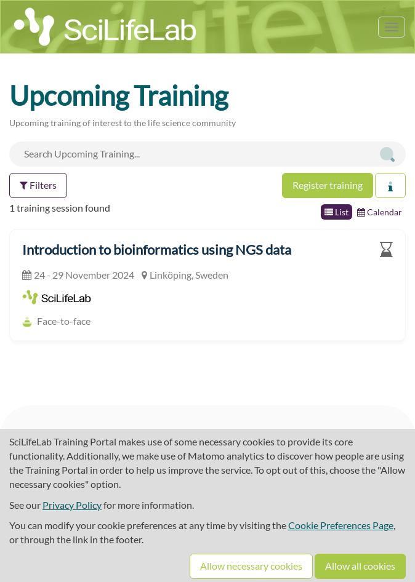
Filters (38, 185)
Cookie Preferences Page (340, 525)
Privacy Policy (72, 505)
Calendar (379, 212)
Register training (327, 185)
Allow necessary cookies (251, 566)
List (336, 212)
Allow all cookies (360, 566)
